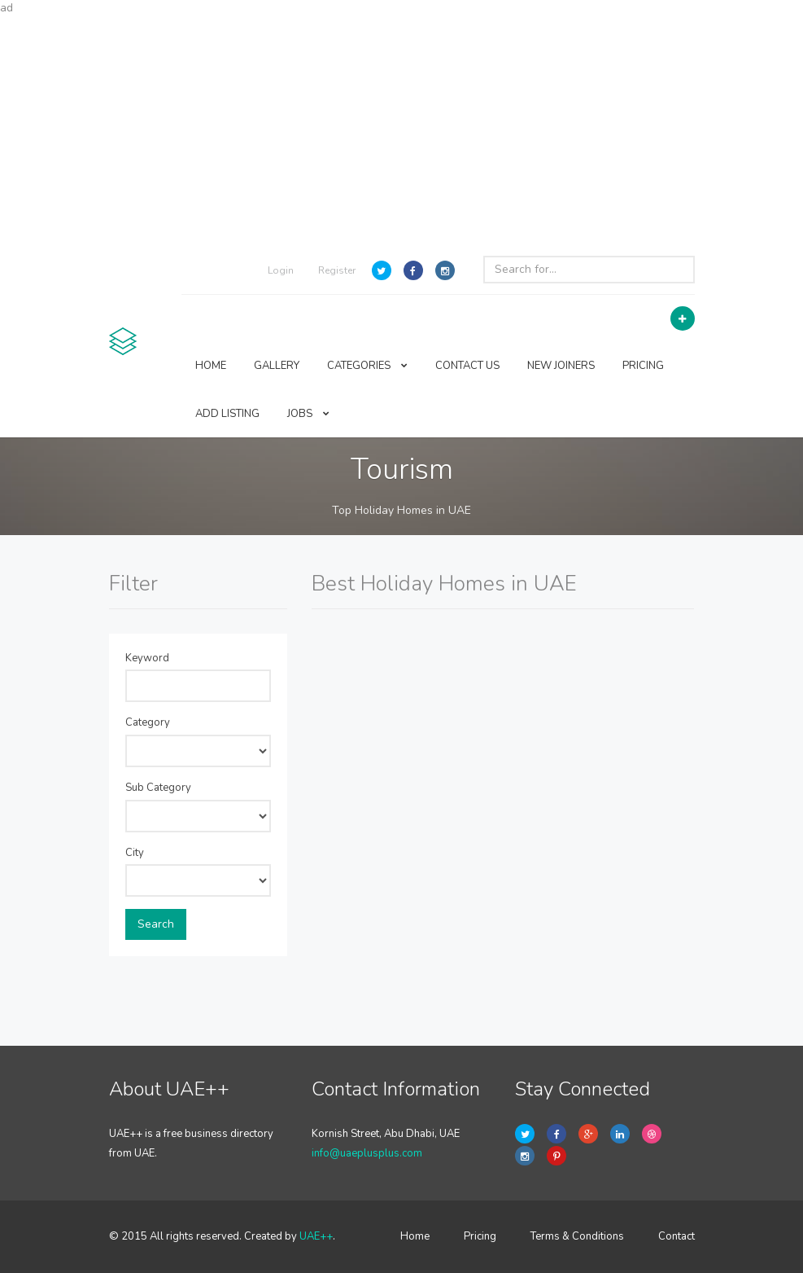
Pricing (480, 1236)
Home (415, 1236)
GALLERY (276, 365)
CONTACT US (467, 365)
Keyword (147, 658)
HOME (210, 365)
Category (147, 722)
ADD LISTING (227, 413)
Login (281, 270)
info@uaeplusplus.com (367, 1153)
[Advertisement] (401, 130)
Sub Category (158, 787)
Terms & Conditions (577, 1236)
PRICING (643, 365)
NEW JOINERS (561, 365)
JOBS (308, 413)
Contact (676, 1236)
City (134, 852)
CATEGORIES (367, 365)
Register (337, 270)
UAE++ (316, 1236)
